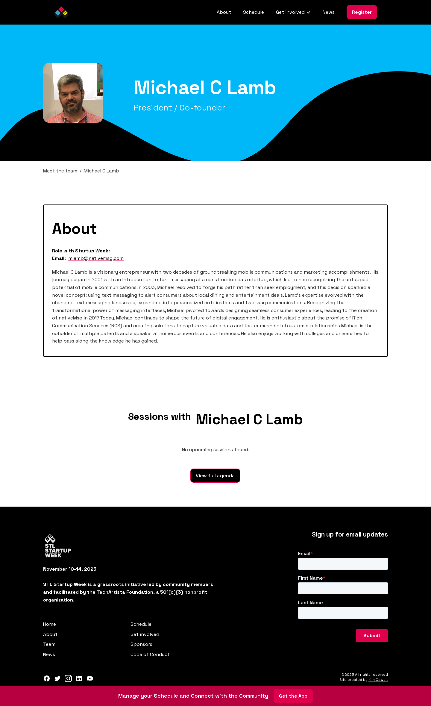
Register (362, 12)
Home (49, 624)
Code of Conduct (150, 654)
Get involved (144, 634)
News (329, 12)
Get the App (293, 696)
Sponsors (141, 644)
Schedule (253, 12)
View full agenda (215, 475)
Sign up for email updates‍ (350, 534)
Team (49, 644)
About (224, 12)
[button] (293, 12)
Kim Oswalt (378, 679)
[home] (61, 12)
